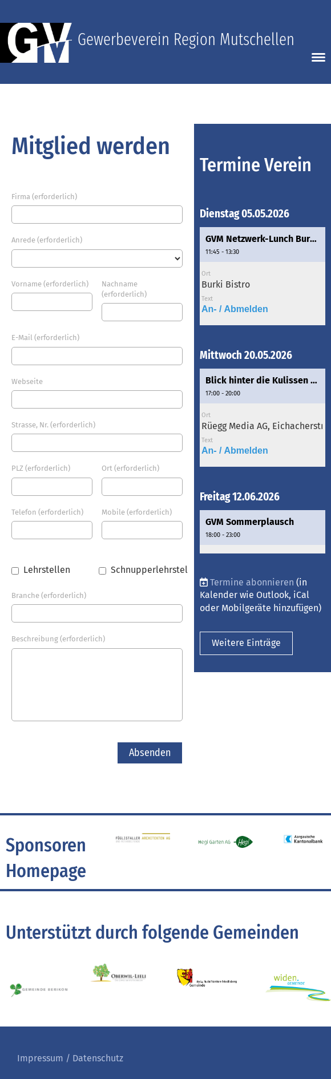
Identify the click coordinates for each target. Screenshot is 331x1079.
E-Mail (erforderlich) (45, 337)
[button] (262, 276)
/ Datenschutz (93, 1058)
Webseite (27, 381)
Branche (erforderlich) (48, 595)
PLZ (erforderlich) (40, 468)
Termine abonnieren (252, 582)
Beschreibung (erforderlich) (58, 639)
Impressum (40, 1058)
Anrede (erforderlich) (46, 240)
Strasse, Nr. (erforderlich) (53, 425)
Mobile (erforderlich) (137, 512)
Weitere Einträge (246, 642)
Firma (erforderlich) (44, 196)
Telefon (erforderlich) (47, 512)
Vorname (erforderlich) (49, 284)
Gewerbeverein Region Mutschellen (186, 40)
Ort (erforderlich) (130, 468)
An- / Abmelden (234, 309)
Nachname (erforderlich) (124, 289)
